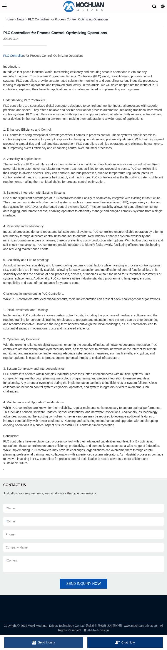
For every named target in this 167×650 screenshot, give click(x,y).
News (21, 19)
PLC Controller (13, 55)
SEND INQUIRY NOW (83, 583)
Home (9, 19)
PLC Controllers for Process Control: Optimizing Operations (68, 19)
